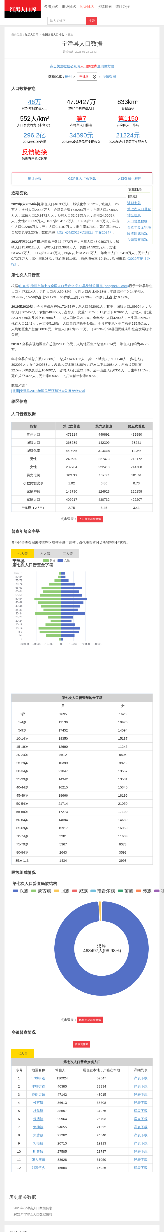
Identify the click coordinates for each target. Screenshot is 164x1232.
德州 (68, 76)
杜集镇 (38, 1111)
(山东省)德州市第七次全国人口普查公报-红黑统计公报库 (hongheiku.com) (73, 286)
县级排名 (87, 7)
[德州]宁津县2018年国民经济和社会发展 (48, 391)
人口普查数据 (137, 221)
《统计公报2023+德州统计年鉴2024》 (84, 232)
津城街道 (38, 1086)
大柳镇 (38, 1127)
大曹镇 (38, 1135)
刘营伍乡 (38, 1168)
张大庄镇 (38, 1159)
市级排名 (69, 7)
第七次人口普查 (139, 209)
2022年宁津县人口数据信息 (33, 1214)
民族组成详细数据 (90, 1020)
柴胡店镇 (38, 1094)
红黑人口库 (23, 9)
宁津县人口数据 (82, 43)
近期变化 (134, 203)
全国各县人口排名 (53, 34)
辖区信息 (134, 215)
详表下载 (141, 1078)
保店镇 (38, 1119)
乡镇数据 (109, 76)
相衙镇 (38, 1143)
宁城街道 (38, 1078)
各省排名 (51, 7)
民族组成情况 (137, 233)
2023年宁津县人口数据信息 (33, 1208)
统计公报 (122, 7)
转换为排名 (81, 1044)
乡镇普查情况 (137, 239)
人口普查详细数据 (90, 519)
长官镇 (38, 1103)
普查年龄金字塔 (139, 227)
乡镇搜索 (104, 7)
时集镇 (38, 1151)
